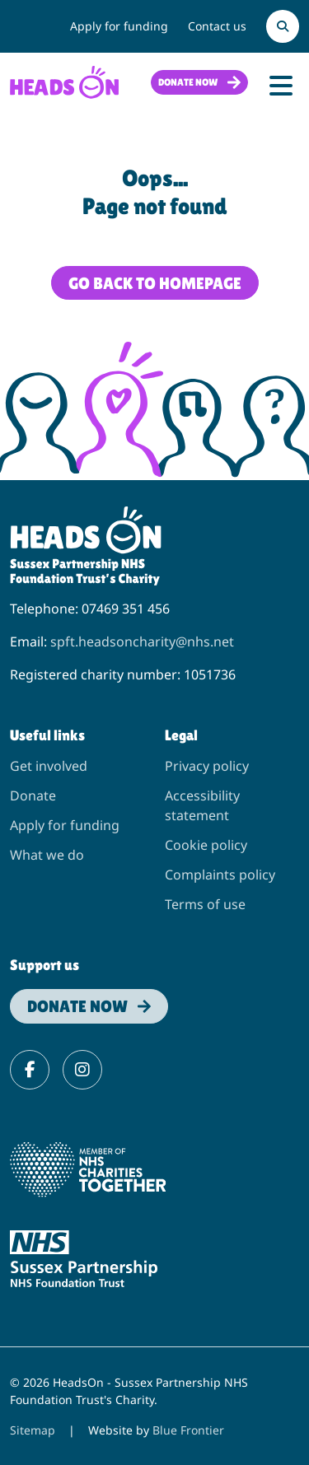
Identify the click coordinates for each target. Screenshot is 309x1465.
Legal (181, 735)
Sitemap (32, 1430)
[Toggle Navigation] (281, 85)
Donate (33, 795)
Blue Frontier (188, 1430)
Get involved (48, 766)
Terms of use (205, 904)
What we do (47, 855)
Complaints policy (220, 874)
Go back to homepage (154, 283)
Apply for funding (119, 26)
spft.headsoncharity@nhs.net (142, 641)
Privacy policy (207, 766)
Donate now (188, 82)
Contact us (217, 26)
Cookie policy (206, 845)
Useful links (47, 735)
